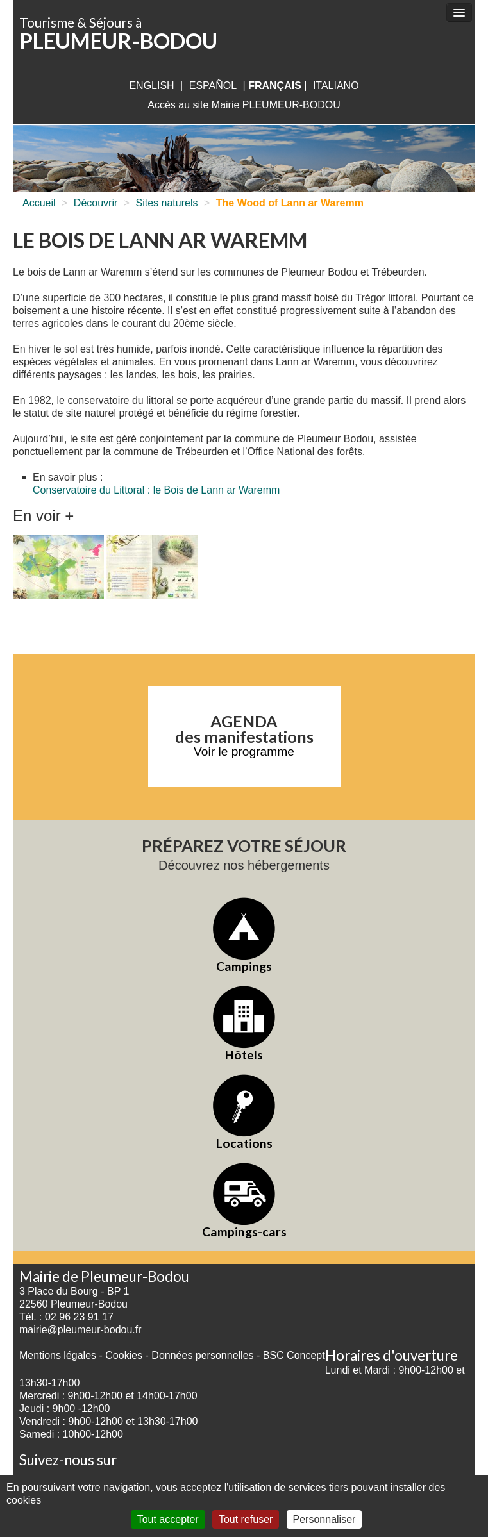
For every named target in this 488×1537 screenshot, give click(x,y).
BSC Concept (294, 1355)
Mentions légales (57, 1355)
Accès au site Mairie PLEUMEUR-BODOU (244, 104)
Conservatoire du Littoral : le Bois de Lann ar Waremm (156, 490)
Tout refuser (246, 1519)
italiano (336, 85)
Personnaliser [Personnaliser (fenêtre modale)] (324, 1519)
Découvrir (95, 202)
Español (213, 85)
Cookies (123, 1355)
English (151, 85)
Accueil (39, 202)
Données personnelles (202, 1355)
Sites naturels (167, 202)
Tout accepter (168, 1519)
